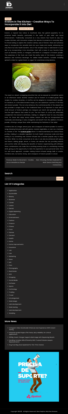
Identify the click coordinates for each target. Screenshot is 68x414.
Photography (13, 268)
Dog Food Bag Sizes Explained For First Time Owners (26, 345)
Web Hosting (13, 307)
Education (12, 214)
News (11, 259)
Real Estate (13, 271)
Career (11, 202)
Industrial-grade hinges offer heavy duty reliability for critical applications (30, 333)
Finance (11, 223)
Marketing (12, 256)
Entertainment (14, 217)
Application (13, 190)
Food (10, 229)
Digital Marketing (14, 211)
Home (11, 241)
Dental (11, 208)
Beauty (11, 196)
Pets (10, 265)
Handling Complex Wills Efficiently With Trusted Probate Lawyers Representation (31, 341)
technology (13, 289)
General (11, 235)
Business (12, 199)
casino (11, 205)
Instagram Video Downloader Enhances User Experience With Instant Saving (32, 328)
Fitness (11, 226)
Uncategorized (14, 298)
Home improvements (16, 244)
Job (10, 250)
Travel (11, 295)
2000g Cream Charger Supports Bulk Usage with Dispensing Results (31, 337)
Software (12, 283)
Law (10, 253)
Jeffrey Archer (11, 29)
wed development (15, 310)
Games (11, 232)
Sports (11, 286)
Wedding (12, 313)
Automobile (13, 193)
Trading (11, 292)
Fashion (11, 220)
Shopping (12, 277)
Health (8, 19)
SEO (10, 274)
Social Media (13, 280)
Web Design (13, 301)
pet (10, 262)
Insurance (12, 247)
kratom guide (26, 132)
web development (15, 304)
